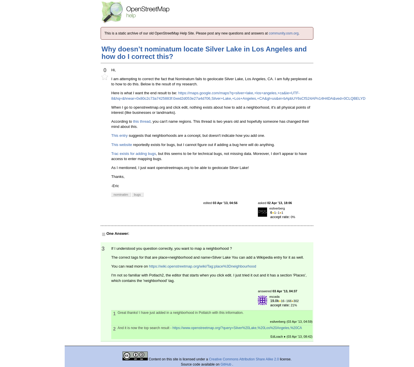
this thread (142, 121)
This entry (119, 135)
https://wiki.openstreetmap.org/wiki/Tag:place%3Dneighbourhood (202, 266)
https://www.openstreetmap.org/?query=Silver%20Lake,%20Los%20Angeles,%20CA (237, 328)
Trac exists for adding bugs (133, 153)
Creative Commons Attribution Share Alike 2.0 (244, 359)
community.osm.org (284, 33)
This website (121, 145)
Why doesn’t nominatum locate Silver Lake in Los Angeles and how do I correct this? (204, 52)
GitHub (226, 364)
